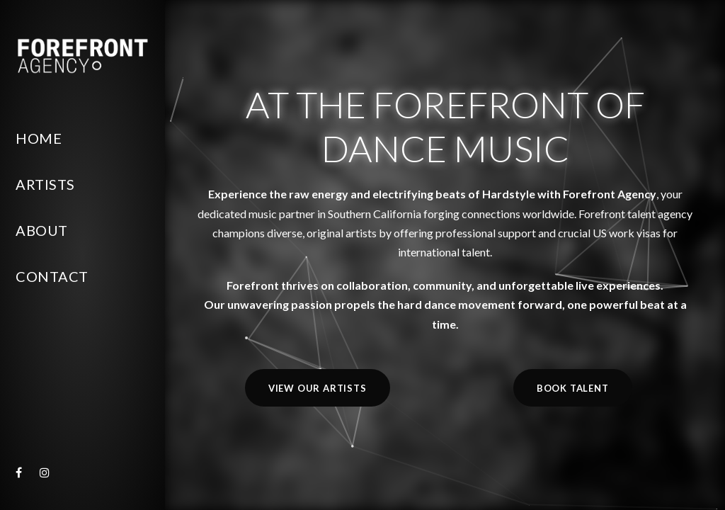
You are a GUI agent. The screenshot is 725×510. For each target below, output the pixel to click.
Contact (52, 276)
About (42, 230)
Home (39, 138)
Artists (45, 184)
